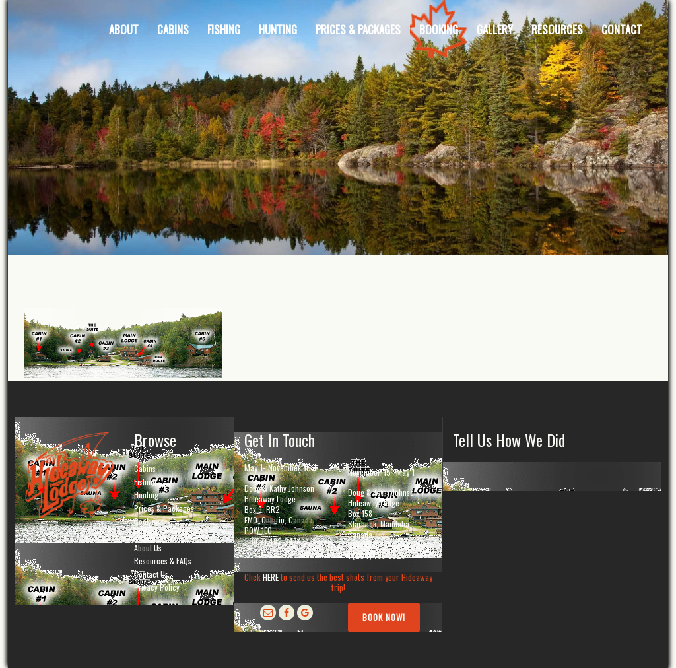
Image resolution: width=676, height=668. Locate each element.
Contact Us (151, 574)
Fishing (145, 481)
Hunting (146, 494)
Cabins (145, 468)
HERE (271, 577)
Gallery (145, 534)
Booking (147, 521)
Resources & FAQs (162, 560)
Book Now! (383, 617)
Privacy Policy (157, 587)
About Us (148, 547)
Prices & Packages (164, 508)
